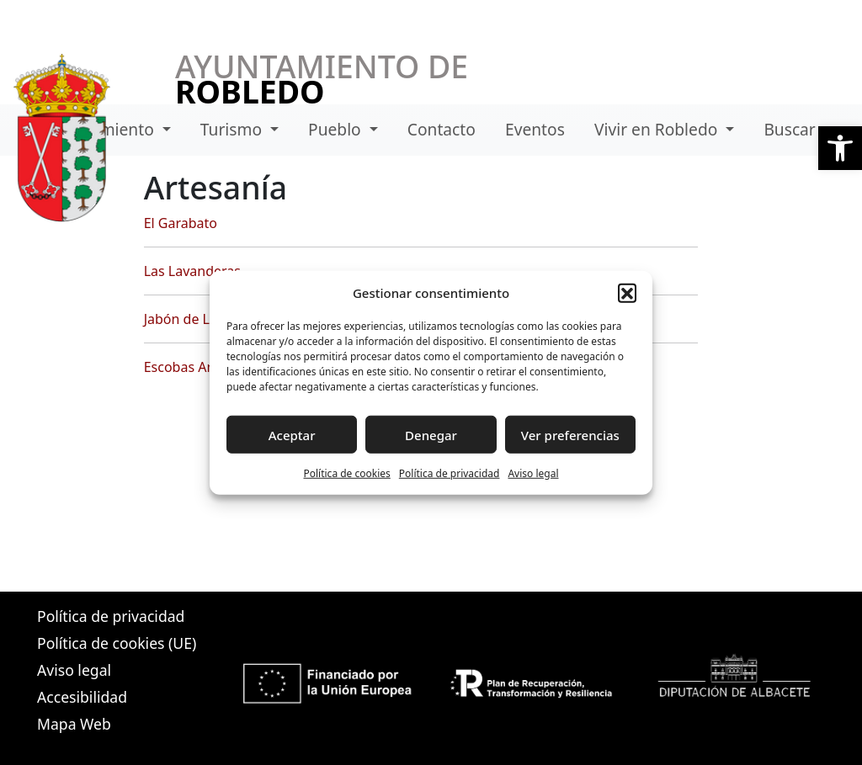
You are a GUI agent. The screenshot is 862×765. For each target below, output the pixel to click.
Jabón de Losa (188, 319)
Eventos (535, 129)
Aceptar (292, 434)
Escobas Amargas (199, 367)
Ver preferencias (570, 434)
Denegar (431, 434)
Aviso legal (533, 473)
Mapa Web (74, 724)
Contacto (441, 129)
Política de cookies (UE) (116, 643)
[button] (840, 148)
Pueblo (336, 129)
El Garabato (180, 223)
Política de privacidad (449, 473)
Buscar (789, 129)
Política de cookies (346, 473)
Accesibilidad (82, 697)
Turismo (233, 129)
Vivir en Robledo (657, 129)
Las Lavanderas (192, 271)
